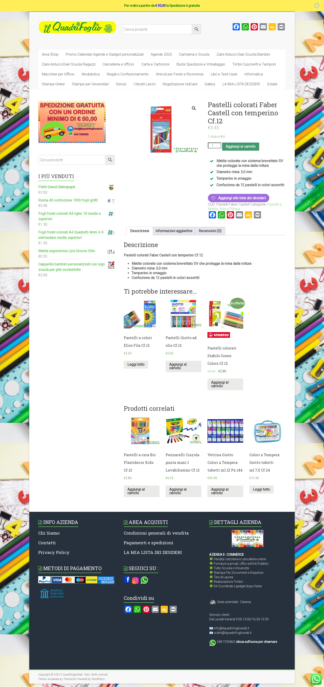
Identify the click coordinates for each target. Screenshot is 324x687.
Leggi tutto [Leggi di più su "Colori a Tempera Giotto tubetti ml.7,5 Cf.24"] (261, 489)
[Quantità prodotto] (214, 145)
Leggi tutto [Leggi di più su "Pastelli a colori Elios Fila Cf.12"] (135, 364)
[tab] (139, 231)
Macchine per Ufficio (58, 74)
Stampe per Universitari (90, 84)
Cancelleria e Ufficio (118, 64)
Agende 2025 (161, 54)
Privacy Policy (54, 552)
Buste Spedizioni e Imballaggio (201, 64)
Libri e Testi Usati (224, 74)
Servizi (121, 84)
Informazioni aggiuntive (173, 231)
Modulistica (91, 74)
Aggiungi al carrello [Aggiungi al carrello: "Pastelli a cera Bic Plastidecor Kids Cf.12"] (136, 491)
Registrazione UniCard (180, 84)
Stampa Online (53, 84)
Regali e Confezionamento (128, 74)
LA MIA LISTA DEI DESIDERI (153, 552)
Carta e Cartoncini (155, 64)
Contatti (47, 542)
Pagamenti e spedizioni (148, 542)
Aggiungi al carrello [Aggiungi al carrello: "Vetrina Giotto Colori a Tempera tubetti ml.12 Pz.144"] (219, 491)
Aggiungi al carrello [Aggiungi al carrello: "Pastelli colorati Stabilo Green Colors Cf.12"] (219, 384)
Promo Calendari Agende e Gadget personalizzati (105, 54)
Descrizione (139, 231)
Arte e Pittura (229, 209)
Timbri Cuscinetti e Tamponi (254, 64)
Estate (272, 84)
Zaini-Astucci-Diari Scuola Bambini (243, 54)
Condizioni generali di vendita (156, 533)
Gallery (210, 84)
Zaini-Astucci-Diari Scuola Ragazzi (68, 64)
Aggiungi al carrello (241, 146)
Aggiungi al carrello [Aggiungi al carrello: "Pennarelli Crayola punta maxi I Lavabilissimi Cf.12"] (178, 491)
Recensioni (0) (210, 231)
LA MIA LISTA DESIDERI (241, 84)
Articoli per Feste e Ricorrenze (180, 74)
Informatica (253, 74)
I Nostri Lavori (144, 84)
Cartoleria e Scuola (194, 54)
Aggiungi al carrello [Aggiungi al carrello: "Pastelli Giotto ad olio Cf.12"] (178, 366)
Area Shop (50, 54)
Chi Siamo (49, 533)
